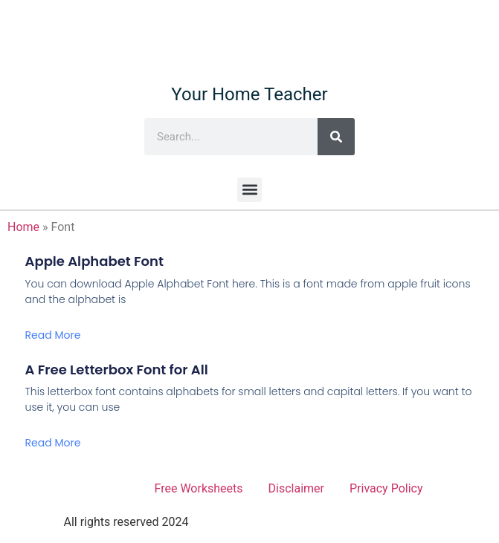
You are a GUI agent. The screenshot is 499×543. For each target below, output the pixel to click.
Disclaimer (296, 488)
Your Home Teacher (249, 94)
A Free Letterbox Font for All (116, 369)
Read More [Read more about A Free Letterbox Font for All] (53, 442)
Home (23, 227)
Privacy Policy (386, 488)
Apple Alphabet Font (94, 261)
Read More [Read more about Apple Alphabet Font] (53, 335)
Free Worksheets (199, 488)
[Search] (336, 136)
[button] (249, 190)
